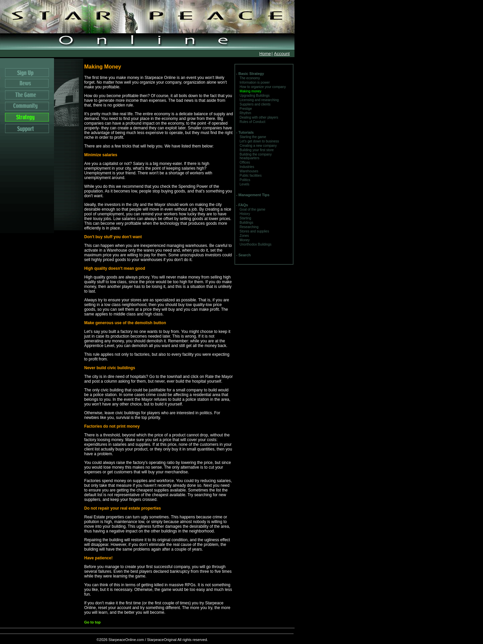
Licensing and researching (259, 100)
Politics (244, 180)
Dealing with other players (258, 117)
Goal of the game (252, 209)
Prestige (245, 109)
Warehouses (248, 171)
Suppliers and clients (254, 104)
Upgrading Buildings (254, 95)
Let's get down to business (259, 141)
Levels (244, 184)
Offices (244, 162)
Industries (246, 167)
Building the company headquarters (255, 156)
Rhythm (245, 113)
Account (282, 53)
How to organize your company (262, 87)
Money (244, 240)
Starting (245, 218)
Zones (244, 236)
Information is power (254, 82)
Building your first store (256, 150)
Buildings (246, 222)
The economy (249, 78)
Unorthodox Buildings (255, 244)
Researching (248, 227)
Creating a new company (258, 145)
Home (265, 53)
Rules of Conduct (252, 122)
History (244, 214)
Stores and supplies (254, 231)
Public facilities (250, 175)
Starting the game (252, 137)
